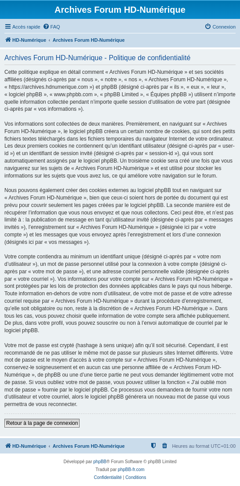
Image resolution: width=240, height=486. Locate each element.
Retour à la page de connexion (42, 423)
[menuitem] (51, 27)
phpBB (99, 461)
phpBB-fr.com (131, 469)
